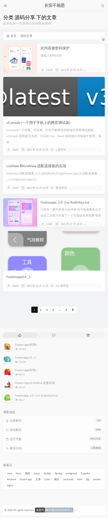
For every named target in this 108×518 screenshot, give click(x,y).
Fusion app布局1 (26, 370)
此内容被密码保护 (55, 48)
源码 (27, 473)
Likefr (49, 70)
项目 (56, 479)
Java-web (68, 479)
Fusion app (26, 479)
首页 (11, 36)
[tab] (20, 335)
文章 (38, 479)
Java (9, 473)
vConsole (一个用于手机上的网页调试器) (38, 122)
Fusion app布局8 (26, 345)
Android (11, 479)
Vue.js (37, 473)
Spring (58, 473)
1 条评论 (61, 149)
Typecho (85, 473)
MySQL (47, 473)
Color (47, 479)
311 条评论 (62, 286)
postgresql (71, 473)
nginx (10, 485)
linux (18, 473)
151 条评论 (96, 224)
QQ (87, 479)
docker (96, 479)
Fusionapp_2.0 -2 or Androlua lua (64, 202)
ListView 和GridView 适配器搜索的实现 (36, 166)
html (79, 479)
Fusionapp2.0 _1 (18, 276)
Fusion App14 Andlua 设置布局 (35, 383)
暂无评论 (95, 70)
